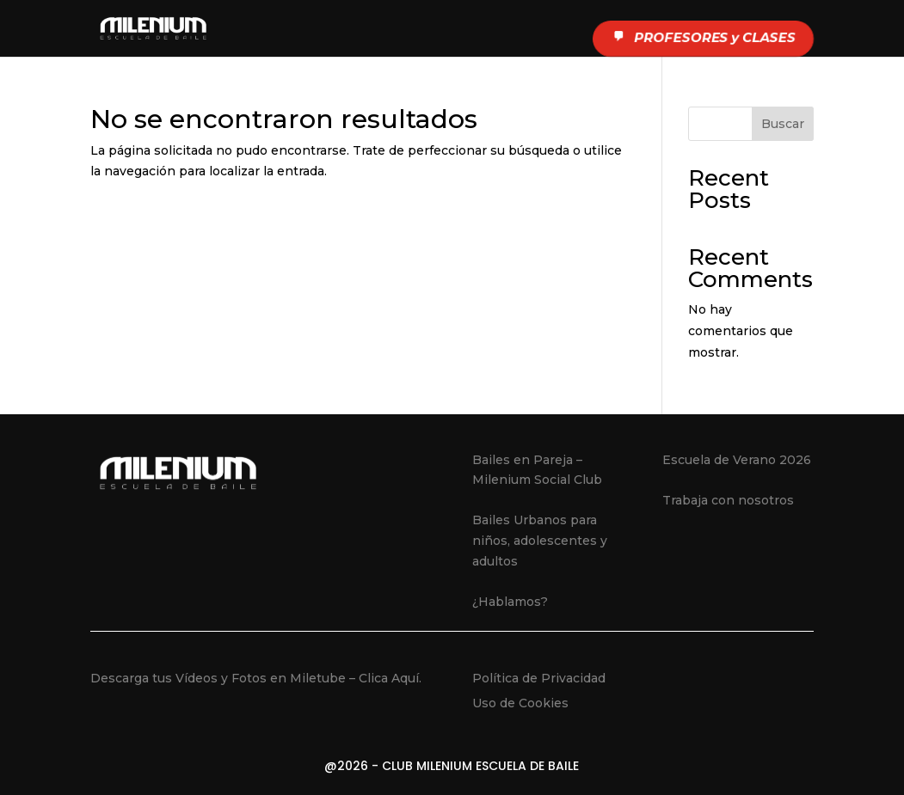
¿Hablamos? (510, 601)
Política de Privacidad (539, 678)
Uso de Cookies (520, 703)
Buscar (782, 123)
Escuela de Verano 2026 (736, 460)
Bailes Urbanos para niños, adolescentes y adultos (539, 540)
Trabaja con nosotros (728, 500)
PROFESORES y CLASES (701, 37)
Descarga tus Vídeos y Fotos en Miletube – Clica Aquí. (255, 678)
